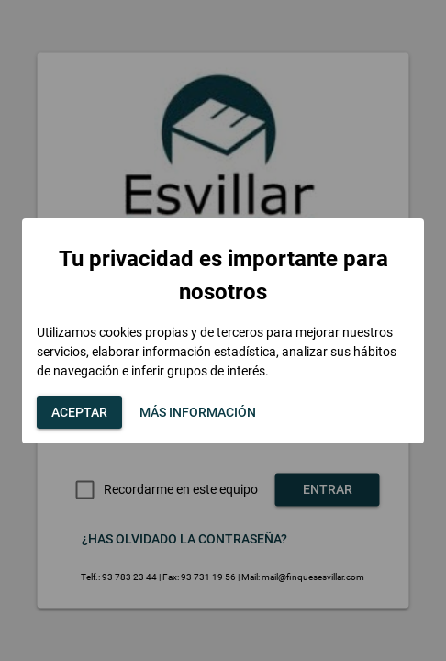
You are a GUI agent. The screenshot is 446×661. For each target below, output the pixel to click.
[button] (79, 412)
